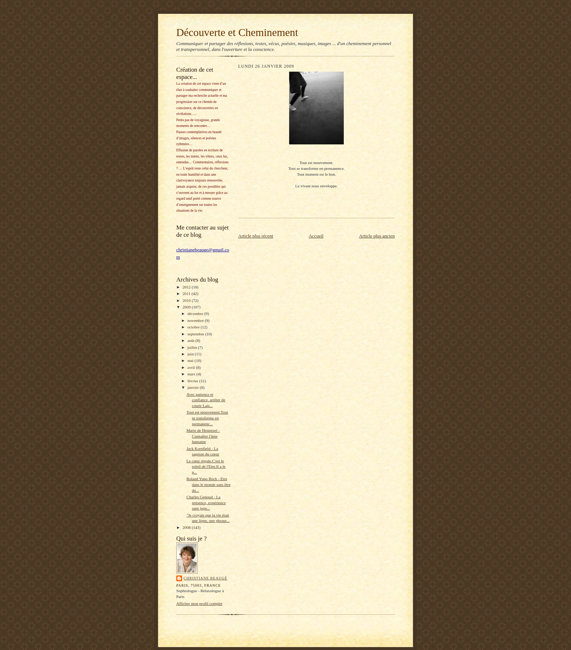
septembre (196, 334)
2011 (187, 293)
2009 (187, 307)
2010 (187, 300)
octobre (194, 327)
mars (192, 374)
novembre (196, 320)
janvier (194, 387)
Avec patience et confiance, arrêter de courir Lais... (205, 400)
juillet (193, 347)
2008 (187, 527)
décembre (196, 313)
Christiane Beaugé (205, 578)
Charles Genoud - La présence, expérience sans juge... (206, 502)
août (192, 340)
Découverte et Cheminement (237, 32)
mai (191, 360)
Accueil (316, 236)
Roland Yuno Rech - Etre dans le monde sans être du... (208, 484)
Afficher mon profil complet (199, 603)
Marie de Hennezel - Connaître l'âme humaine (203, 436)
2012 (187, 287)
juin (191, 354)
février (194, 381)
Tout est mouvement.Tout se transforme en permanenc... (207, 418)
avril (192, 367)
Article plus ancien (377, 236)
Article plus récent (255, 236)
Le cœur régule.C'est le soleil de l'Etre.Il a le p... (205, 466)
